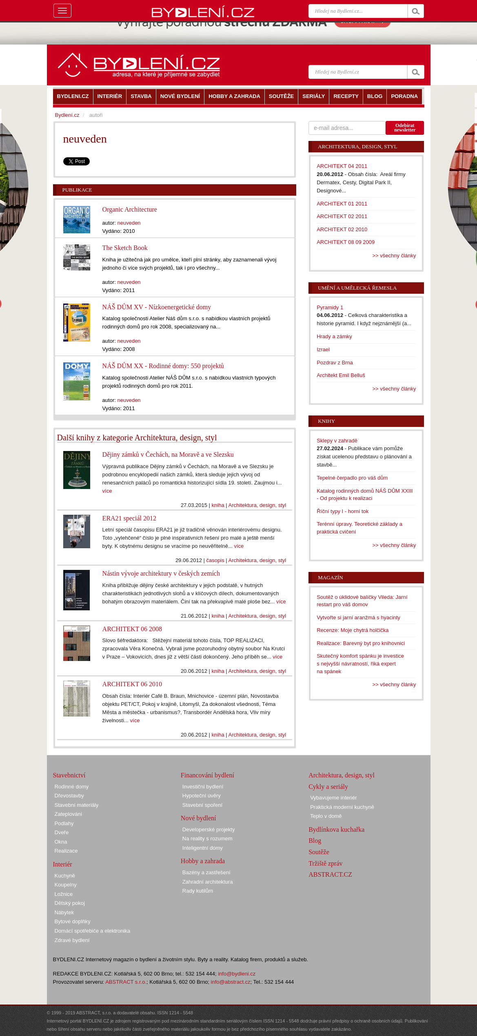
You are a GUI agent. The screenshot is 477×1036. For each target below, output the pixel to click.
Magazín (330, 577)
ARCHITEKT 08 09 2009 (346, 242)
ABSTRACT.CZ (330, 874)
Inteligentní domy (202, 848)
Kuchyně (65, 876)
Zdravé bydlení (72, 940)
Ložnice (64, 894)
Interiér (62, 864)
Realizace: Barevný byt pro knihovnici (361, 643)
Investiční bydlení (202, 787)
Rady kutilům (197, 891)
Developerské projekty (208, 829)
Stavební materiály (77, 805)
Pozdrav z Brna (335, 362)
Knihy (326, 421)
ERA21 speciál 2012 (129, 518)
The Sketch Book (125, 247)
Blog (314, 840)
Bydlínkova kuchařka (336, 829)
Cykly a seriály (328, 786)
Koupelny (66, 885)
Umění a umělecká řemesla (357, 288)
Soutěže (318, 851)
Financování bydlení (207, 775)
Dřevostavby (69, 796)
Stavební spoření (202, 805)
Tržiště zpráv (325, 863)
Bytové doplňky (73, 921)
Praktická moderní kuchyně (342, 807)
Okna (61, 842)
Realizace (66, 851)
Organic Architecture (129, 209)
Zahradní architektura (207, 882)
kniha (218, 505)
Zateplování (68, 814)
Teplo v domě (326, 816)
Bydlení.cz (67, 115)
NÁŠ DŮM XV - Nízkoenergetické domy (156, 307)
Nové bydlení (198, 818)
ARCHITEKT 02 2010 (342, 229)
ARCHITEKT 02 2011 (342, 216)
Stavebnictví (69, 775)
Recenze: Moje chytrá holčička (352, 630)
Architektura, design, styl (257, 505)
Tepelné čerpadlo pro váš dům (352, 478)
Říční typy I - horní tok (342, 511)
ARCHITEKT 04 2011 (342, 166)
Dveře (62, 832)
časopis (215, 560)
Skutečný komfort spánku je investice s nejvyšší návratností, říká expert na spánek (360, 663)
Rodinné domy (72, 787)
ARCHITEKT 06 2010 (132, 684)
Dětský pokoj (70, 903)
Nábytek (64, 912)
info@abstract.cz (231, 982)
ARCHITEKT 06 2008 (132, 628)
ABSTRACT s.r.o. (125, 982)
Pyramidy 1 (330, 307)
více (107, 491)
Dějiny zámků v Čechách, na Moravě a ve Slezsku (168, 454)
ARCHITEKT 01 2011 (342, 204)
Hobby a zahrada (203, 860)
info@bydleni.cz (236, 974)
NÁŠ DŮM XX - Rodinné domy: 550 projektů (163, 365)
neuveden (128, 223)
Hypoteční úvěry (201, 796)
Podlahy (64, 823)
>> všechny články (394, 255)
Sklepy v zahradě (337, 441)
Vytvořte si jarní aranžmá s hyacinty (358, 617)
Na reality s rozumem (207, 838)
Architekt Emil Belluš (341, 375)
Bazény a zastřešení (206, 872)
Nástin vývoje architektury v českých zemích (161, 573)
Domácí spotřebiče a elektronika (93, 931)
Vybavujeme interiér (333, 798)
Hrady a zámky (334, 336)
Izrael (323, 349)
